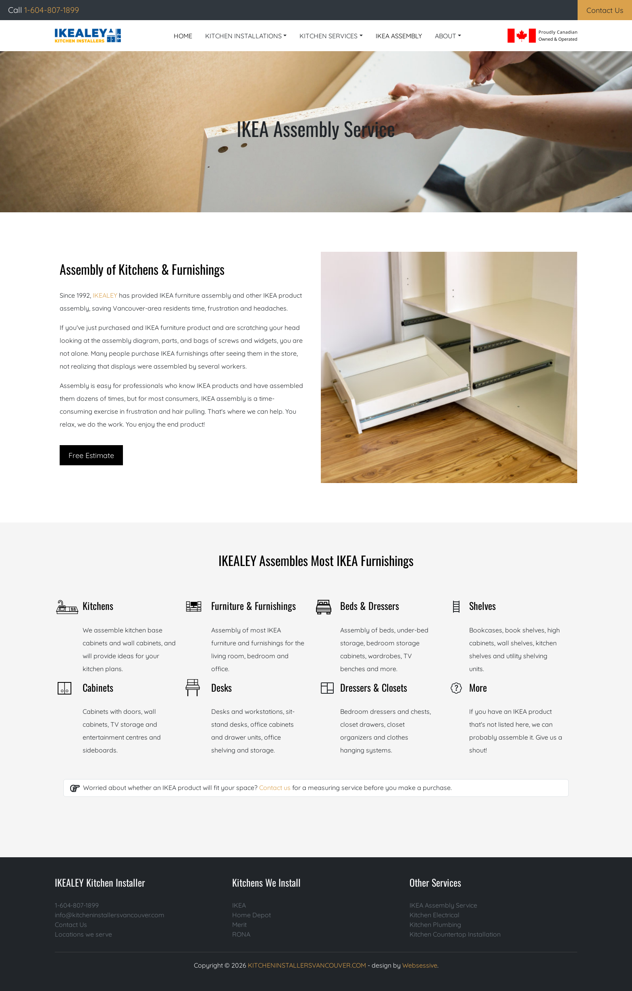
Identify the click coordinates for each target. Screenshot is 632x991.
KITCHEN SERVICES (328, 36)
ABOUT (445, 36)
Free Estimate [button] (91, 455)
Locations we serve (83, 934)
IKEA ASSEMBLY (399, 36)
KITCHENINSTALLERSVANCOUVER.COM (307, 965)
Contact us (275, 788)
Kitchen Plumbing (435, 925)
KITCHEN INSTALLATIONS (243, 36)
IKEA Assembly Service (443, 905)
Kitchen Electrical (434, 915)
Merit (239, 925)
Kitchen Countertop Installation (455, 934)
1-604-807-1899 (77, 905)
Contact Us (71, 925)
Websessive (419, 965)
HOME (183, 36)
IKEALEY (106, 295)
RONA (241, 934)
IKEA (239, 905)
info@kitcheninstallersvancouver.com (109, 915)
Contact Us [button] (604, 10)
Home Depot (251, 915)
